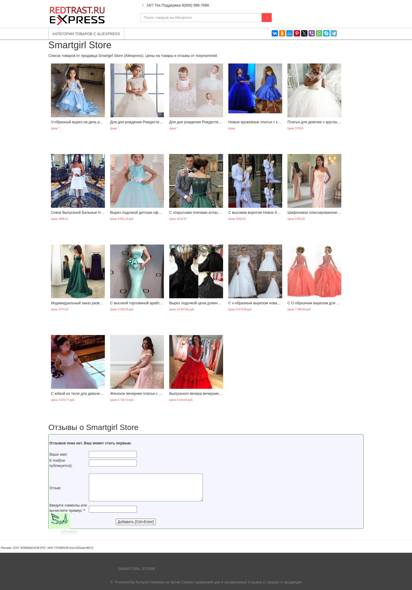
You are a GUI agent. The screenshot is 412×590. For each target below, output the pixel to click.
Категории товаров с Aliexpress (86, 34)
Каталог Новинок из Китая (158, 582)
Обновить (69, 531)
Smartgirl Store (136, 568)
